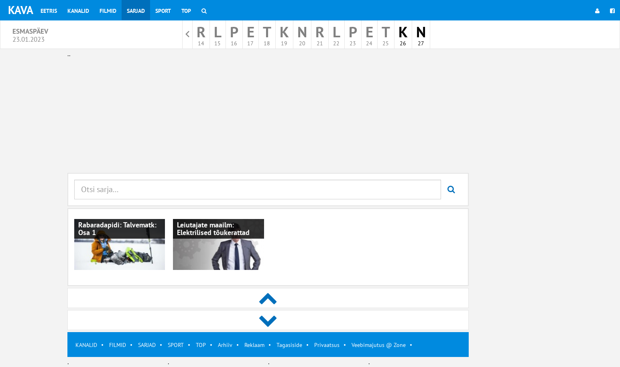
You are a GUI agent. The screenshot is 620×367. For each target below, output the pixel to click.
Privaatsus (326, 345)
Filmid (108, 10)
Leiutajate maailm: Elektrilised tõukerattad (213, 228)
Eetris (49, 10)
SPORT (176, 345)
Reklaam (254, 345)
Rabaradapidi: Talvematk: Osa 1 (117, 228)
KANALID (86, 345)
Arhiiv (225, 345)
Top (186, 10)
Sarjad (136, 10)
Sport (163, 10)
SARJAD (147, 345)
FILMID (117, 345)
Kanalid (78, 10)
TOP (201, 345)
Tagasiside (289, 345)
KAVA (20, 9)
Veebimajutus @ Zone (379, 345)
